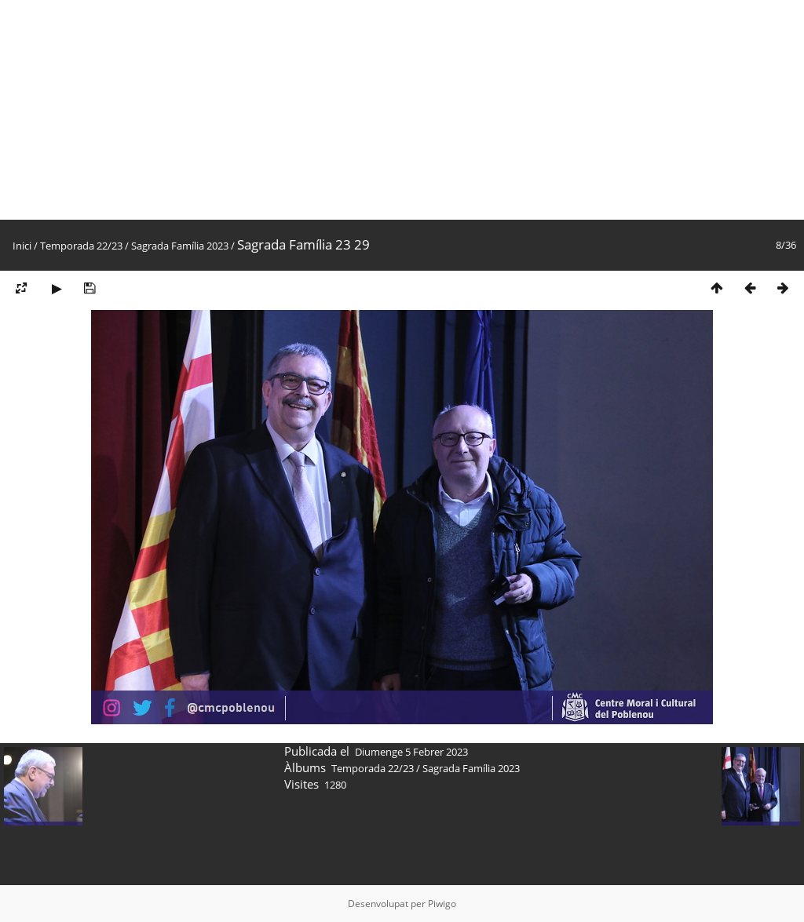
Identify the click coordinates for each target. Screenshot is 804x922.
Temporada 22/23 (81, 246)
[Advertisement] (402, 110)
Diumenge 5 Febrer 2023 (411, 752)
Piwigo (442, 903)
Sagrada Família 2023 (179, 246)
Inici (22, 246)
